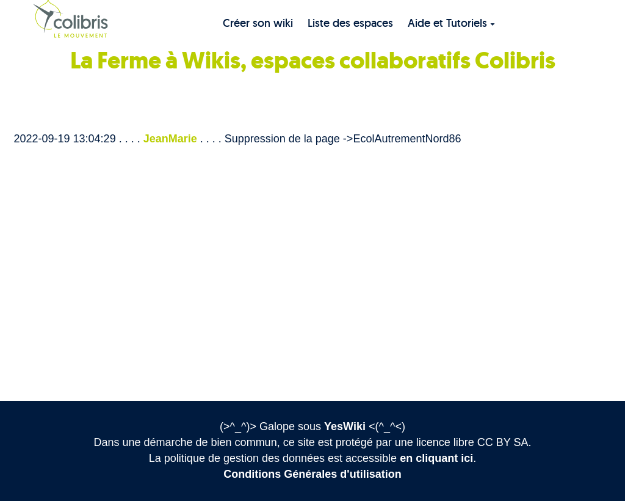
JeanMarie (170, 139)
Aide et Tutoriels (451, 23)
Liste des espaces (350, 23)
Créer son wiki (258, 23)
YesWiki (345, 426)
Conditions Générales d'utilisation (312, 474)
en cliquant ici (436, 458)
